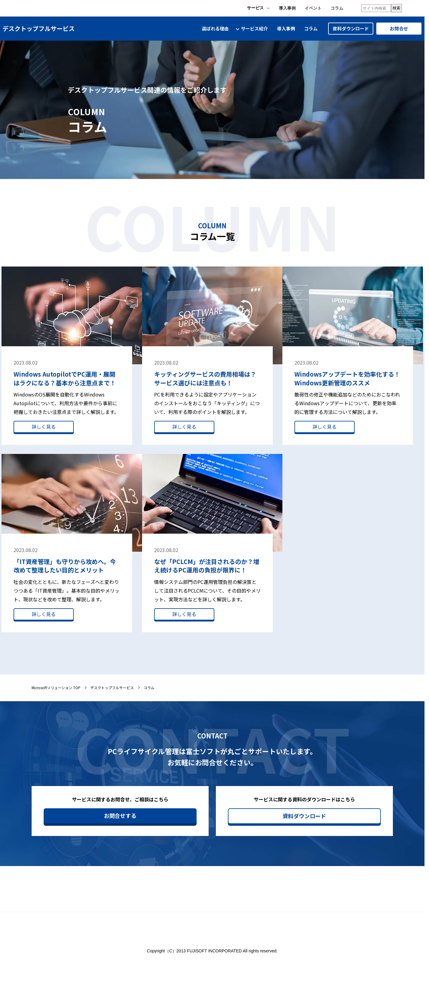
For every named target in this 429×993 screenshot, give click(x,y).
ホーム (277, 892)
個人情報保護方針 (193, 956)
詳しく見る (44, 426)
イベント (313, 8)
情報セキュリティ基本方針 (142, 956)
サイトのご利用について (242, 956)
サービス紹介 (331, 902)
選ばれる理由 (215, 28)
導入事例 (287, 8)
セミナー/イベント (336, 892)
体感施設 (384, 892)
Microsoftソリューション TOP (56, 687)
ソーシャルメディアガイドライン (305, 956)
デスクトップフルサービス (112, 687)
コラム (337, 8)
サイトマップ (283, 902)
